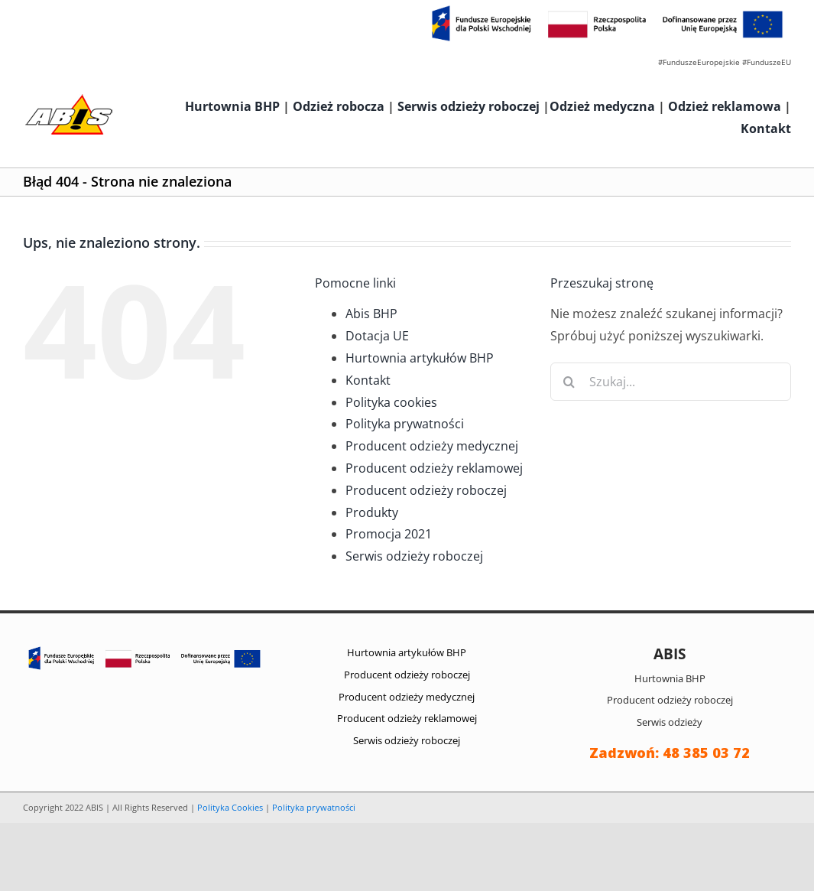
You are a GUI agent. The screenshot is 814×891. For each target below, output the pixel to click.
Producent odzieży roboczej (426, 490)
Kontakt (766, 128)
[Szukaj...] (670, 382)
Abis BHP (371, 313)
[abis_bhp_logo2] (69, 97)
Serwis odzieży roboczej (468, 106)
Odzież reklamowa (724, 106)
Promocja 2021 (388, 533)
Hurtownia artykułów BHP (419, 358)
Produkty (371, 512)
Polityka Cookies (230, 807)
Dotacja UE (377, 335)
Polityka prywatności (404, 423)
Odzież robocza (338, 106)
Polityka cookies (391, 402)
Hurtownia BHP (232, 106)
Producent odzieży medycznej (431, 445)
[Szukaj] (569, 382)
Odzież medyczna (602, 106)
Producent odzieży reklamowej (434, 468)
